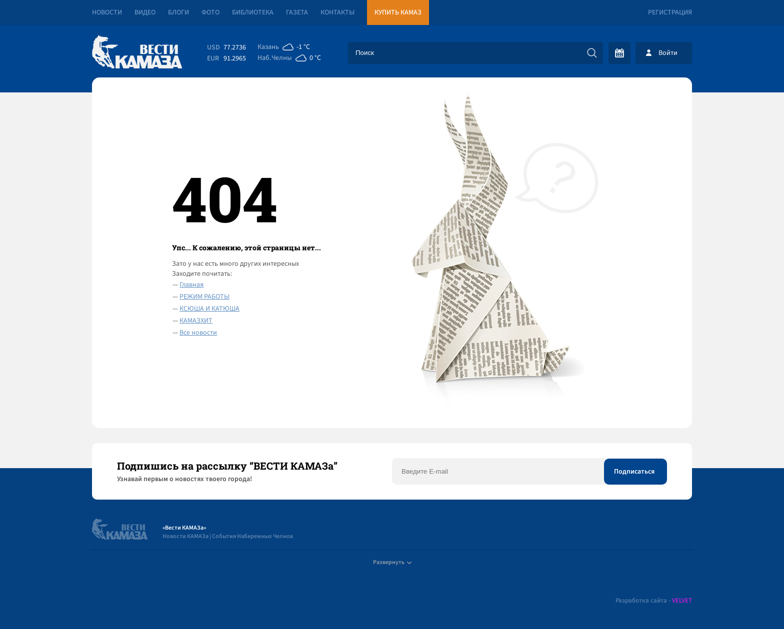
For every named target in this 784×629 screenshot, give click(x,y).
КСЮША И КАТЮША (210, 309)
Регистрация (670, 12)
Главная (192, 285)
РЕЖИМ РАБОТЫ (205, 297)
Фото (211, 12)
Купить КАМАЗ (398, 12)
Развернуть (392, 562)
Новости (107, 12)
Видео (145, 12)
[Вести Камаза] (137, 52)
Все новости (198, 333)
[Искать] (592, 53)
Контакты (337, 12)
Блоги (178, 12)
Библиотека (253, 12)
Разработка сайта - (654, 601)
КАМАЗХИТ (196, 321)
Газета (297, 12)
